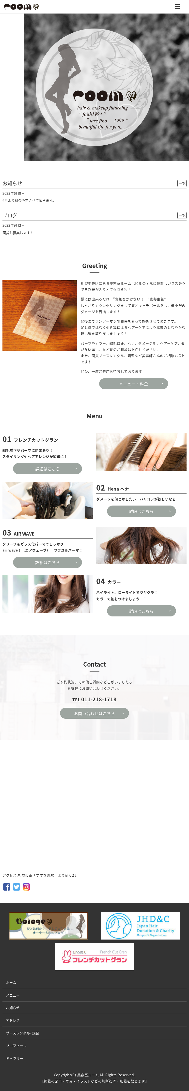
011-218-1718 (99, 699)
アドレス (13, 1020)
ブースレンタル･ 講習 (22, 1033)
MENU (177, 7)
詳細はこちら (47, 469)
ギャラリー (14, 1058)
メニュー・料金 (133, 384)
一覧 (182, 183)
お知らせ (13, 1007)
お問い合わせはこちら (94, 713)
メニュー (13, 995)
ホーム (11, 982)
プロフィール (16, 1045)
